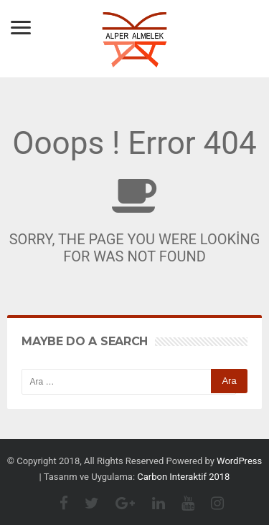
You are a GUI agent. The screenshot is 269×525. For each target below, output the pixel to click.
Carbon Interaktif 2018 (183, 476)
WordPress (239, 461)
